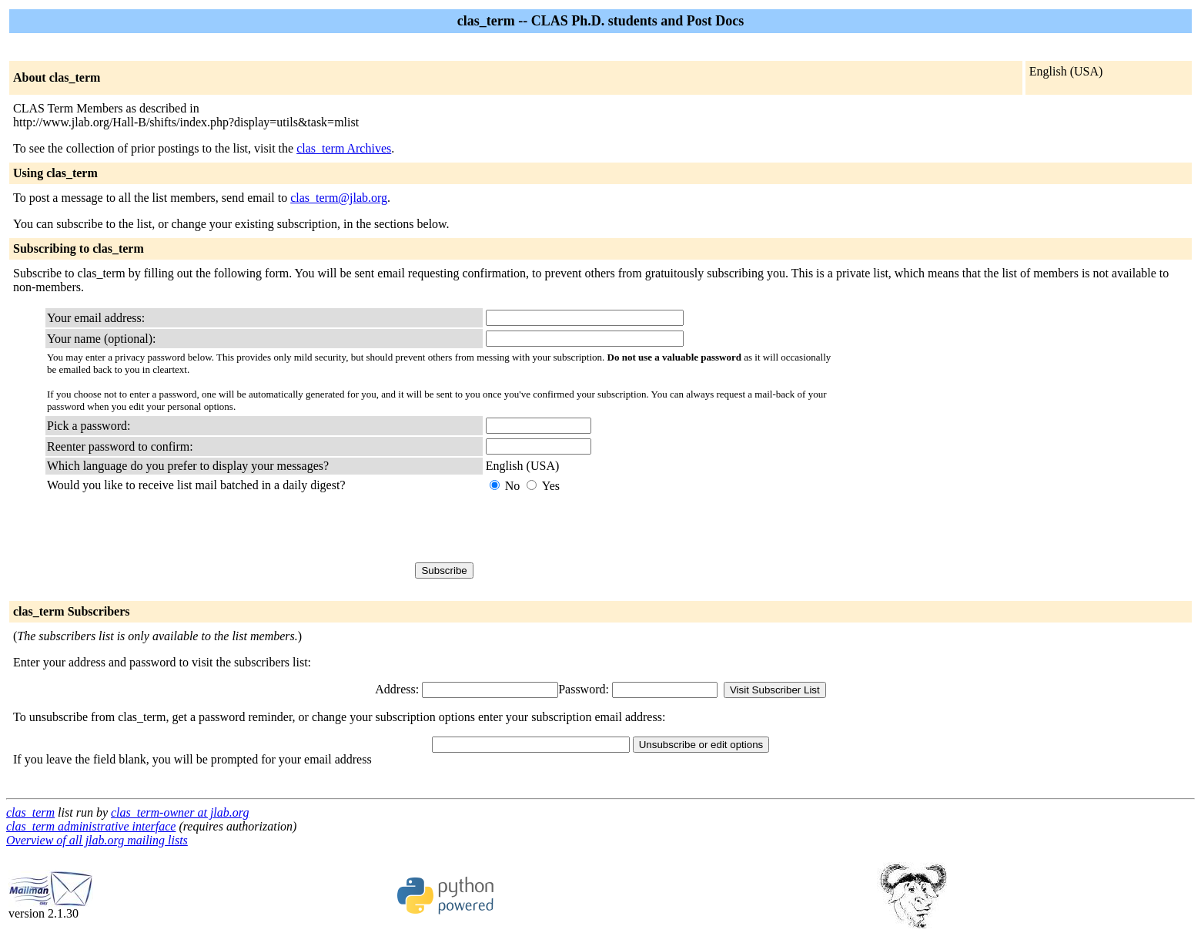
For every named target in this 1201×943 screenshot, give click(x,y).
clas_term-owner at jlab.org (180, 812)
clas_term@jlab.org (338, 197)
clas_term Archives (343, 148)
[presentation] (603, 528)
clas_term (30, 812)
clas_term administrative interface (91, 826)
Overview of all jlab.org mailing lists (97, 840)
